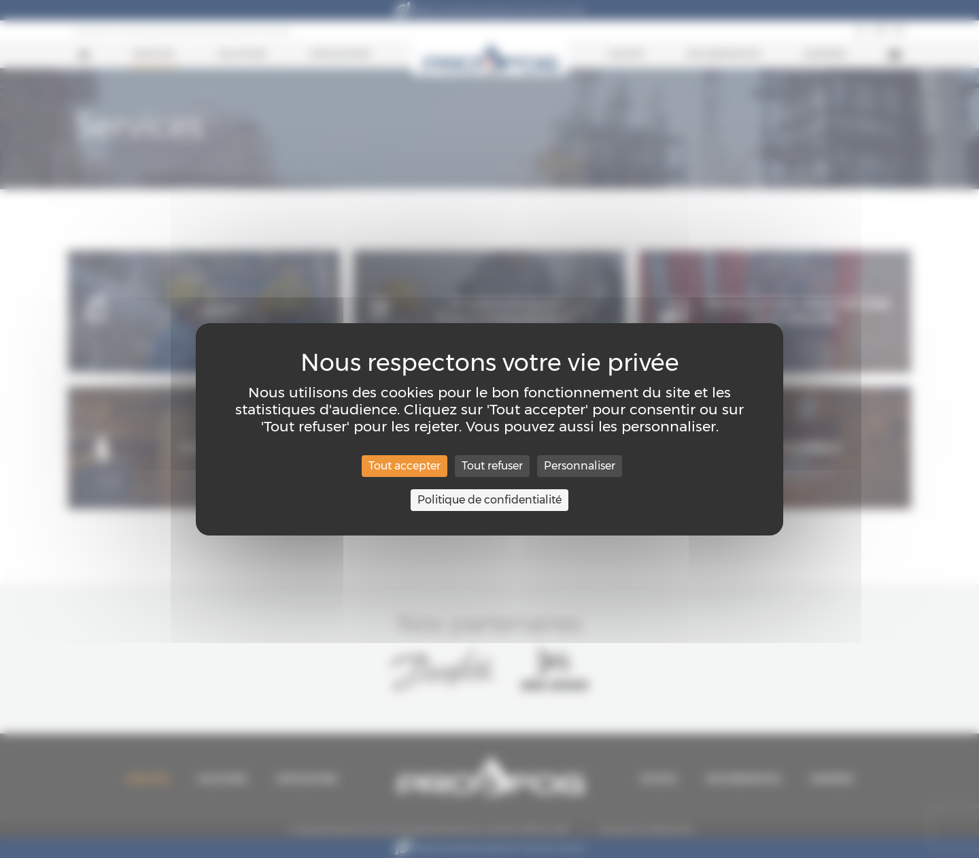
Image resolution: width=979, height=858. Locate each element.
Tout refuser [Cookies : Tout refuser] (492, 465)
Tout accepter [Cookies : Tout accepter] (404, 465)
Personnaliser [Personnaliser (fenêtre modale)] (579, 465)
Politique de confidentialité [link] (489, 499)
